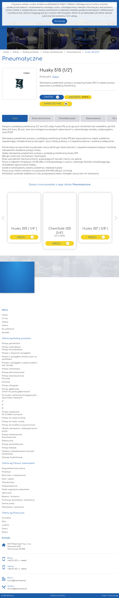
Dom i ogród (8, 479)
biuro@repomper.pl (16, 580)
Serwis (5, 325)
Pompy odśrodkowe (11, 347)
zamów (52, 97)
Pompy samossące (11, 369)
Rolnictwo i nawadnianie (14, 475)
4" (2, 401)
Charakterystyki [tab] (67, 118)
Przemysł (6, 472)
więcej (25, 237)
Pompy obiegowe (10, 385)
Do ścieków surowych (12, 414)
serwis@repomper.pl (17, 589)
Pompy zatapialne (10, 412)
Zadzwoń (75, 97)
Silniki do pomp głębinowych (16, 392)
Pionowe (6, 379)
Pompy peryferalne (11, 343)
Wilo (4, 522)
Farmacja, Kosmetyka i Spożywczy (18, 500)
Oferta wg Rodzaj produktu (16, 338)
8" (2, 408)
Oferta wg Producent (13, 513)
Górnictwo (7, 493)
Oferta (5, 322)
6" (2, 405)
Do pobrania (8, 329)
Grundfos (6, 518)
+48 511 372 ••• (13, 561)
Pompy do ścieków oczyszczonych (18, 425)
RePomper (10, 595)
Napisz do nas (56, 104)
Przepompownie (9, 486)
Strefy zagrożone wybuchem (15, 489)
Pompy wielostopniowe (13, 376)
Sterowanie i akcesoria (13, 507)
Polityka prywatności (57, 595)
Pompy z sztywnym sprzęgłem (16, 353)
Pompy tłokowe (9, 448)
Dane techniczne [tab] (41, 118)
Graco (55, 77)
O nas (5, 318)
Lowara (5, 525)
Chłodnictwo (8, 482)
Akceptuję (59, 21)
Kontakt (5, 333)
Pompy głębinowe (10, 389)
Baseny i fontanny (11, 497)
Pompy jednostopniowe (13, 372)
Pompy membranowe (12, 435)
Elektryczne (7, 441)
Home (5, 315)
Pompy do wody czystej (13, 421)
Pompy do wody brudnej (13, 418)
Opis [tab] (15, 118)
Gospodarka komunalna (13, 468)
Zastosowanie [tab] (93, 118)
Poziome (6, 382)
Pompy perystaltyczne (12, 444)
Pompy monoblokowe (12, 350)
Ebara (5, 532)
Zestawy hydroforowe (12, 457)
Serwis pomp (8, 503)
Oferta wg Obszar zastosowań (18, 463)
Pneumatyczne (9, 437)
